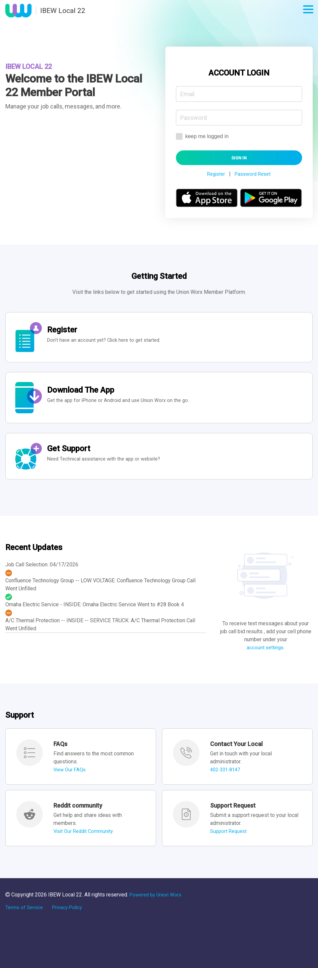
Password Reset (253, 175)
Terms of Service (25, 918)
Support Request (229, 842)
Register (214, 175)
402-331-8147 (227, 780)
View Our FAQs (70, 780)
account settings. (265, 658)
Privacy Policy (71, 918)
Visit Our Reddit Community (85, 842)
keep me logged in (202, 136)
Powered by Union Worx (157, 905)
